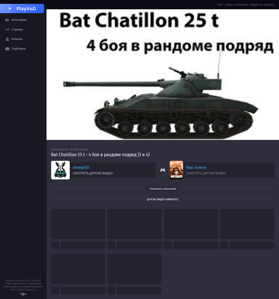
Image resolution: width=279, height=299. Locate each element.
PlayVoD (22, 8)
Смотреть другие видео (93, 173)
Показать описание (163, 188)
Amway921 (81, 167)
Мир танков (196, 167)
